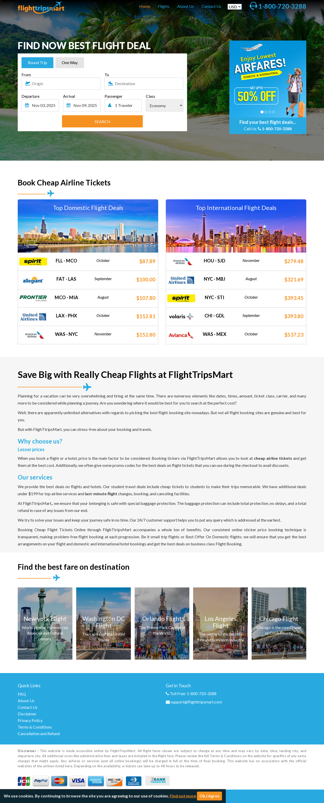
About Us (185, 6)
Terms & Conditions (35, 726)
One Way (70, 62)
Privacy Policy (30, 720)
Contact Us (211, 6)
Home (144, 6)
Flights (164, 6)
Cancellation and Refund (39, 733)
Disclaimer (27, 713)
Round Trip (37, 62)
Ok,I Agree (209, 795)
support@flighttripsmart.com (196, 701)
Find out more (183, 795)
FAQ (22, 694)
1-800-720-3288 (277, 128)
